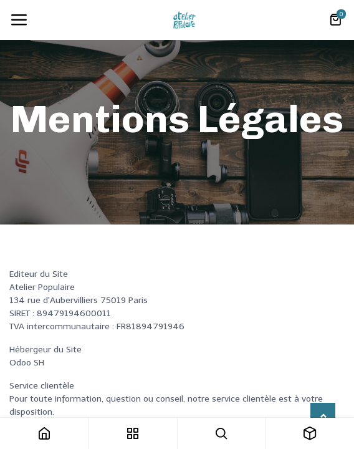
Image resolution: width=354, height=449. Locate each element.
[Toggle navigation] (18, 20)
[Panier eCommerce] (335, 20)
